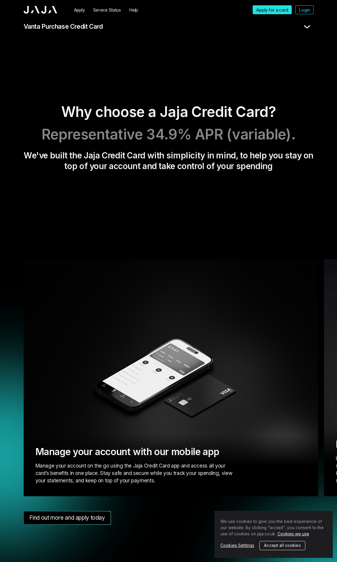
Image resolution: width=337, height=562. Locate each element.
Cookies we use (293, 533)
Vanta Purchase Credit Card (63, 26)
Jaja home (41, 10)
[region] (274, 534)
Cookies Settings (237, 545)
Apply (79, 10)
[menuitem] (79, 9)
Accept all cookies (282, 545)
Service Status (107, 10)
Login (304, 10)
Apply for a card (272, 10)
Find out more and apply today (67, 517)
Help (133, 10)
